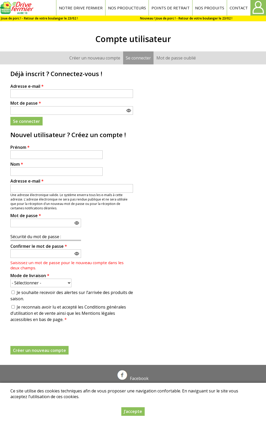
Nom (16, 164)
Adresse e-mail (27, 86)
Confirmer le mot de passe (38, 246)
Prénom (20, 147)
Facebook (133, 378)
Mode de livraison (29, 275)
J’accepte (133, 411)
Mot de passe (25, 103)
